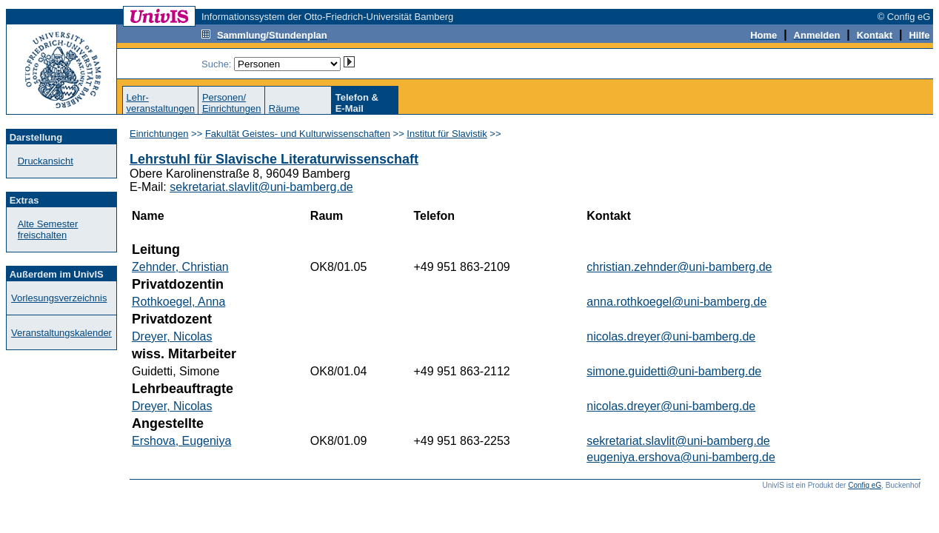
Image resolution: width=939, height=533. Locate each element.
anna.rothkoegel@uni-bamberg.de (676, 301)
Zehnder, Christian (180, 267)
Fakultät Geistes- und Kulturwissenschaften (297, 133)
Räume (284, 108)
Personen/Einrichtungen (231, 103)
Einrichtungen (159, 133)
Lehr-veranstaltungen (160, 103)
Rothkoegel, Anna (178, 301)
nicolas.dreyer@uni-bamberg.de (671, 336)
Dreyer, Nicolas (172, 336)
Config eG (864, 485)
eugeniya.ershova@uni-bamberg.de (681, 457)
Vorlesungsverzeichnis (59, 298)
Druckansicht (45, 161)
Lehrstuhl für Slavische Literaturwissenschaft (274, 159)
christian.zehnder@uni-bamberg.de (679, 267)
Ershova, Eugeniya (181, 441)
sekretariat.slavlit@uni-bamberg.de (261, 187)
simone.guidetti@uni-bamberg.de (674, 371)
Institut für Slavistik (447, 133)
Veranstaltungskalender (61, 332)
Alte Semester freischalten (48, 229)
